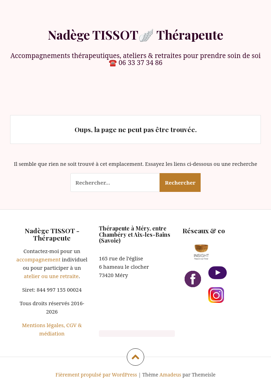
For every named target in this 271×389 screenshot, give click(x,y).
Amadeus (170, 374)
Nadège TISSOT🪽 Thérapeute (135, 34)
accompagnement (38, 259)
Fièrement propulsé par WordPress (96, 374)
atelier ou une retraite (51, 276)
